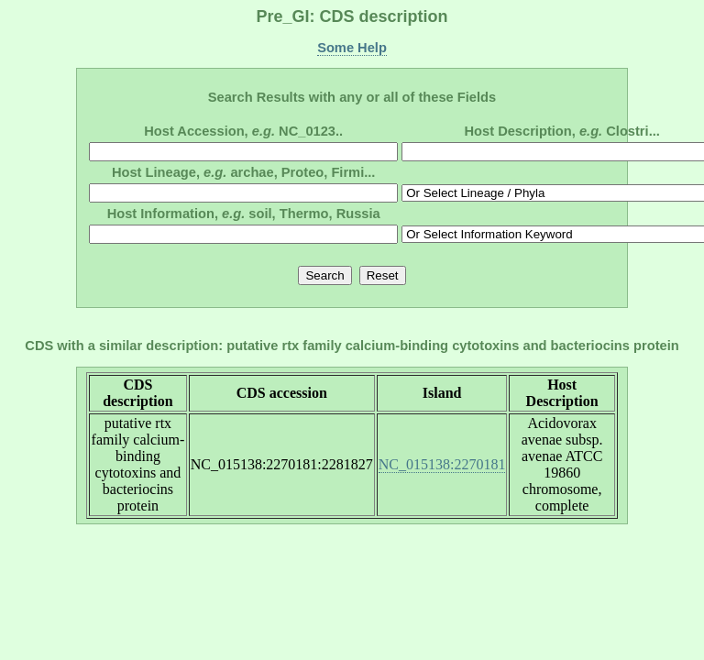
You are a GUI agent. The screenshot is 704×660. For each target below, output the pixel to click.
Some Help (352, 47)
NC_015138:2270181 (442, 464)
